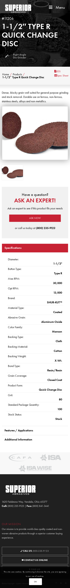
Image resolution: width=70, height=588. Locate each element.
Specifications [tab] (13, 248)
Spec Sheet (61, 75)
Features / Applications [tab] (19, 430)
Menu (56, 7)
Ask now (35, 218)
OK (35, 581)
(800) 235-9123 (45, 228)
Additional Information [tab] (18, 439)
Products (17, 74)
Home (5, 74)
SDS (57, 71)
